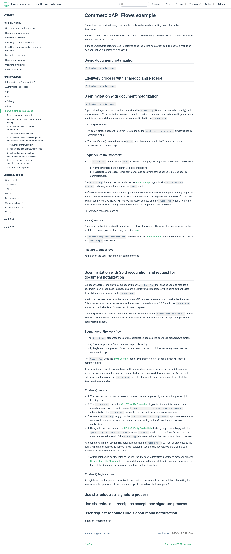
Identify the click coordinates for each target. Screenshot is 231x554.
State (9, 189)
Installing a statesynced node (19, 42)
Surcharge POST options (17, 167)
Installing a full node (15, 37)
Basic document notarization (20, 115)
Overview (9, 14)
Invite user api (143, 182)
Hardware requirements (17, 33)
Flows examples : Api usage (19, 111)
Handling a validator (15, 60)
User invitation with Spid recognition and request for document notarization (25, 139)
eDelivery (9, 101)
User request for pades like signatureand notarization (19, 161)
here (137, 230)
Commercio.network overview (20, 28)
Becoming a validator (15, 55)
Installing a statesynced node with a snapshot (23, 49)
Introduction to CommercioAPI (20, 82)
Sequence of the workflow (21, 134)
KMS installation (13, 69)
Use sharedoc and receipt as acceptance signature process (21, 154)
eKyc (7, 96)
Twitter (209, 4)
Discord (181, 4)
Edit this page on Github (97, 533)
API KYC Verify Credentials (134, 404)
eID (7, 91)
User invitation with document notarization (21, 128)
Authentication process (16, 87)
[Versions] (157, 4)
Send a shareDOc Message (104, 461)
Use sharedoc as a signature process (24, 149)
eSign (8, 106)
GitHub (222, 4)
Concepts (11, 185)
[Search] (134, 4)
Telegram (195, 4)
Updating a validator (15, 64)
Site (169, 4)
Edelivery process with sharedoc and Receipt (24, 121)
